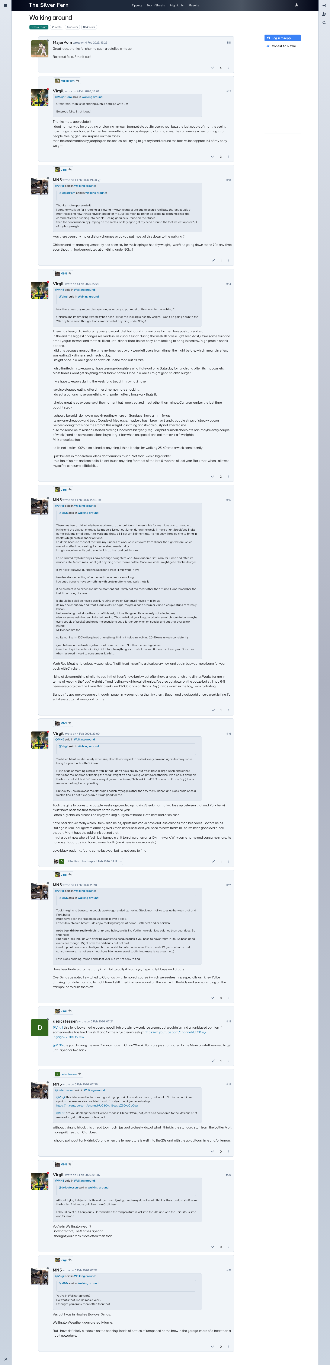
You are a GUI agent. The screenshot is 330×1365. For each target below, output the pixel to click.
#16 (228, 733)
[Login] (324, 5)
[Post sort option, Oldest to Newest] (283, 46)
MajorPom (62, 42)
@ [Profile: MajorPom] (63, 97)
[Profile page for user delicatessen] (39, 1027)
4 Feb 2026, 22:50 (86, 500)
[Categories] (6, 5)
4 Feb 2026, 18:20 (88, 91)
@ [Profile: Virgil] (59, 185)
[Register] (324, 14)
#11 (229, 42)
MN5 (57, 180)
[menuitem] (324, 5)
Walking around (92, 97)
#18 (228, 1021)
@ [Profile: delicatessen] (64, 1090)
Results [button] (194, 5)
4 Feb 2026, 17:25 (96, 42)
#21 (229, 1270)
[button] (6, 1359)
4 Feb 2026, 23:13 (86, 885)
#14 (228, 284)
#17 (228, 885)
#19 (228, 1084)
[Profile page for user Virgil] (39, 97)
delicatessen (65, 1021)
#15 (228, 500)
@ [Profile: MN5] (59, 289)
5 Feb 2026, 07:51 (86, 1270)
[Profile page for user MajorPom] (39, 48)
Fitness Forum (39, 27)
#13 (228, 180)
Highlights (177, 5)
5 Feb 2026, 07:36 (86, 1084)
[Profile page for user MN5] (39, 186)
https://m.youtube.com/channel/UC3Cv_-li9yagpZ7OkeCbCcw (97, 1105)
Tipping (137, 5)
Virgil (58, 91)
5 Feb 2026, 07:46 (88, 1175)
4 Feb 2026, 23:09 (88, 733)
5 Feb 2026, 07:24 (102, 1021)
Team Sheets (156, 5)
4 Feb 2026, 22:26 (88, 284)
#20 (228, 1175)
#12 (229, 91)
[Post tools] (228, 67)
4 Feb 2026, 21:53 (86, 180)
